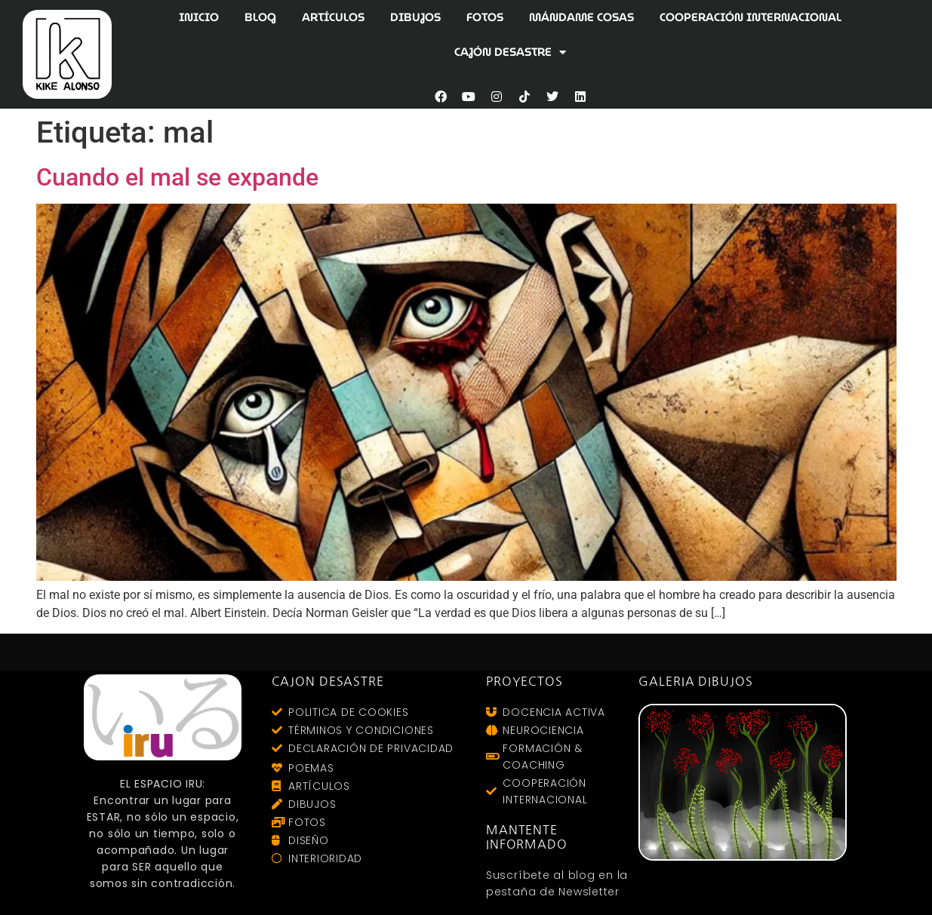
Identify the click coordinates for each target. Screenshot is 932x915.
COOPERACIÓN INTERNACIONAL (750, 17)
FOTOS (484, 17)
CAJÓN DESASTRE (510, 52)
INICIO (199, 17)
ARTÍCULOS (333, 17)
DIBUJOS (415, 17)
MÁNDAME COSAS (581, 17)
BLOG (260, 17)
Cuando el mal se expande (177, 177)
